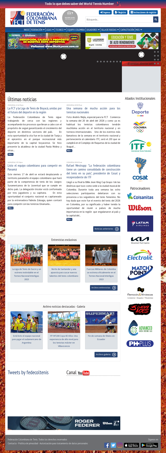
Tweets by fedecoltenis (28, 372)
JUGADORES (92, 29)
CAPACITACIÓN (127, 29)
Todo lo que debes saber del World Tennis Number (83, 4)
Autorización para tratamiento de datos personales (64, 443)
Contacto (12, 443)
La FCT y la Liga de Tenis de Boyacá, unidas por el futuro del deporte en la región (35, 110)
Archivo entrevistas (103, 288)
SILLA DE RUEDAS (109, 29)
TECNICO (59, 29)
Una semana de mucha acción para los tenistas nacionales (93, 110)
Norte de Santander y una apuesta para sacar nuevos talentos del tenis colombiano (63, 272)
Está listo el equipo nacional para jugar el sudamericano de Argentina (26, 339)
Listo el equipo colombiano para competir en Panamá (35, 167)
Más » (10, 154)
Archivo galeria (106, 355)
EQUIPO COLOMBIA (76, 29)
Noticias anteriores (107, 229)
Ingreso (105, 12)
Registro (120, 12)
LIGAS (49, 29)
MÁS (138, 29)
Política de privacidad (28, 443)
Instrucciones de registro (143, 12)
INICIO (26, 29)
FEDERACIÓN (36, 29)
